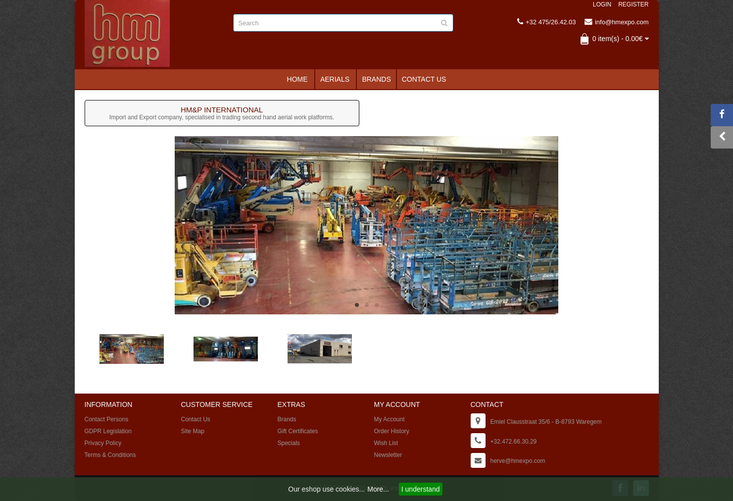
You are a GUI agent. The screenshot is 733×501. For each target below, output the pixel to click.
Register (633, 4)
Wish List (386, 443)
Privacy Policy (103, 443)
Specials (289, 443)
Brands (376, 79)
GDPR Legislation (108, 431)
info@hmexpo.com (617, 22)
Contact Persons (107, 419)
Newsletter (388, 454)
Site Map (192, 431)
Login (602, 4)
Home (297, 79)
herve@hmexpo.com (517, 460)
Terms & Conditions (110, 454)
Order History (391, 431)
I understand (420, 489)
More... (378, 489)
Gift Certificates (298, 431)
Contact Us (424, 79)
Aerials (334, 79)
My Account (389, 419)
